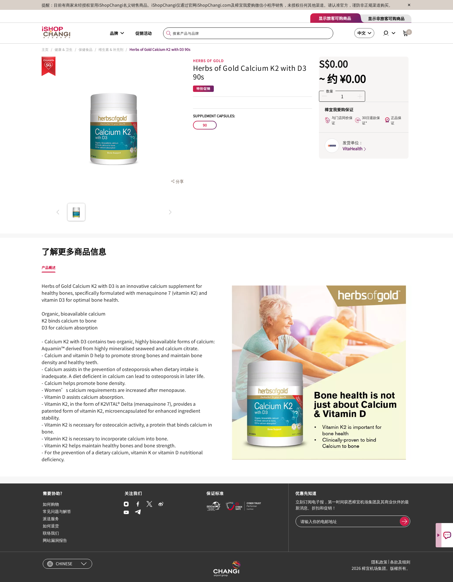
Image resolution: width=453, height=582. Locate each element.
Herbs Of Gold (208, 60)
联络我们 (51, 533)
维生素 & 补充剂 (111, 49)
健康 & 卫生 (64, 49)
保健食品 (85, 49)
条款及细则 (400, 562)
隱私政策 (379, 562)
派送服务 (51, 518)
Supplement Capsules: (214, 115)
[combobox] (248, 33)
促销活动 (143, 33)
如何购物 (51, 504)
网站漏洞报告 (55, 540)
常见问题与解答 (57, 511)
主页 (45, 49)
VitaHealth (355, 148)
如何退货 (51, 526)
